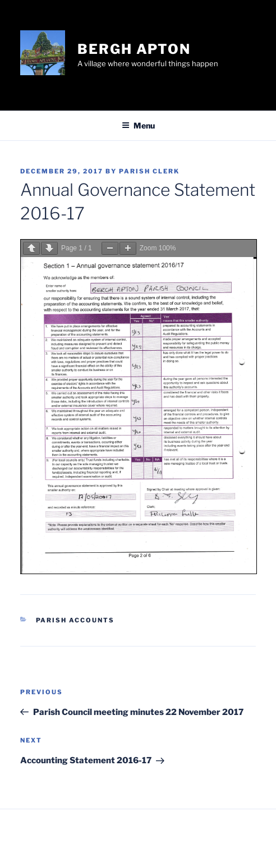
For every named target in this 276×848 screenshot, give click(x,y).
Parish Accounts (75, 620)
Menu (138, 125)
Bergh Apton (134, 49)
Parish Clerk (149, 171)
